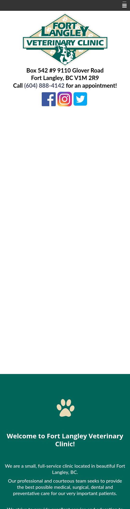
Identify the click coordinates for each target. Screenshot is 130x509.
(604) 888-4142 (44, 85)
